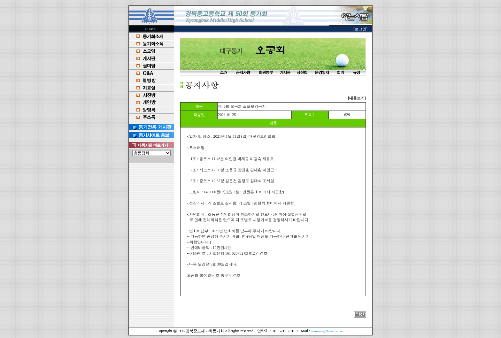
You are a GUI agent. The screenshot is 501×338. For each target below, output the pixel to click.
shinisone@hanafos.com (327, 331)
